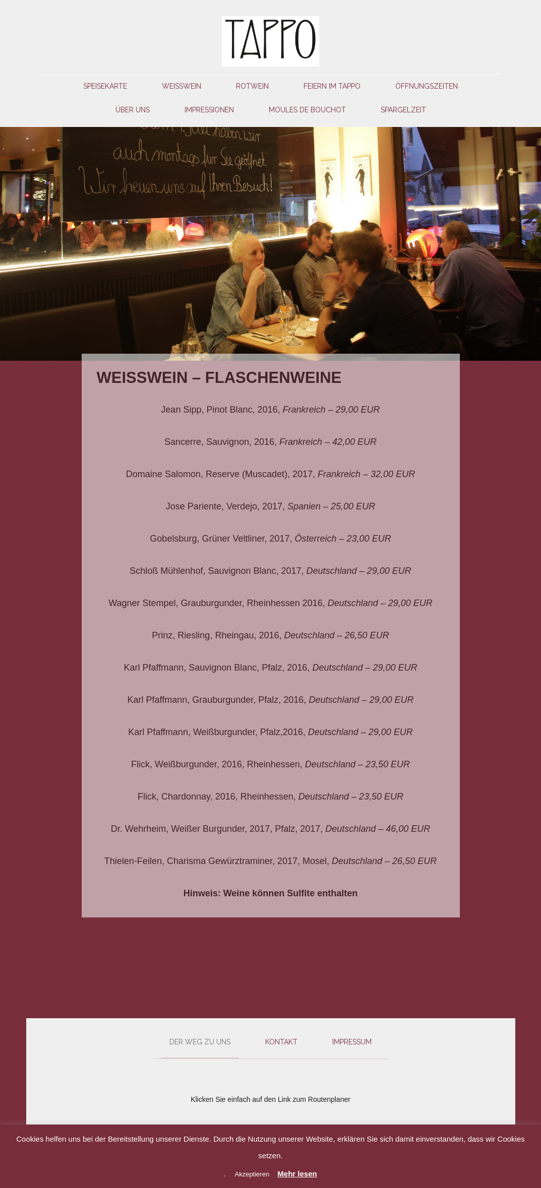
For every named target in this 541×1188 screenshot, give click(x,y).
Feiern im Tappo (332, 86)
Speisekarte (105, 86)
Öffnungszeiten (426, 86)
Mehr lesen (297, 1173)
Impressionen (209, 110)
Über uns (132, 110)
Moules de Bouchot (307, 110)
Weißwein (181, 86)
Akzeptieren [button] (251, 1174)
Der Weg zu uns (199, 1042)
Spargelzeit (403, 110)
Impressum (352, 1042)
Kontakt (281, 1042)
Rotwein (252, 86)
